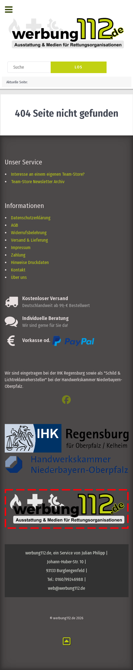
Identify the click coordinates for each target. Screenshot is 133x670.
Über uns (19, 277)
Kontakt (18, 270)
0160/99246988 (69, 579)
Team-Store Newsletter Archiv (37, 181)
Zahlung (18, 255)
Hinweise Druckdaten (30, 262)
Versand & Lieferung (29, 240)
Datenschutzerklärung (30, 217)
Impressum (21, 247)
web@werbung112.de (66, 588)
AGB (14, 225)
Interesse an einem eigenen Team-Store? (48, 174)
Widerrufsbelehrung (29, 232)
